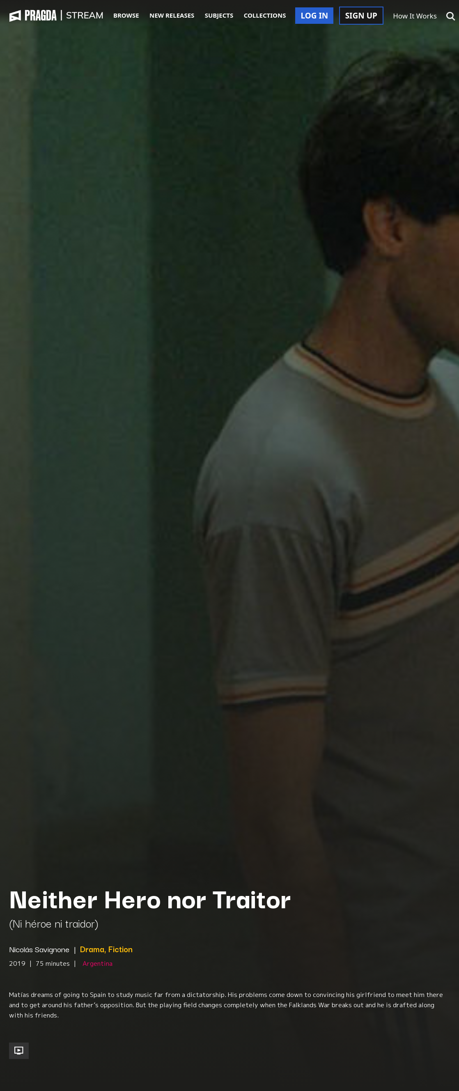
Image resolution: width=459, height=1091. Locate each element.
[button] (450, 16)
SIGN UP (361, 15)
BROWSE (126, 15)
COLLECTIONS (265, 15)
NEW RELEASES (171, 15)
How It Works (415, 16)
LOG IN (314, 15)
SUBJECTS (219, 15)
